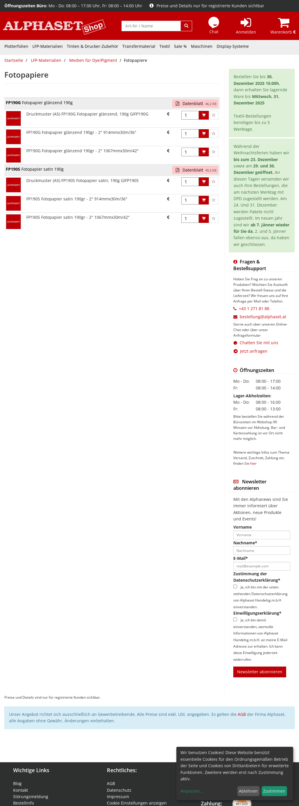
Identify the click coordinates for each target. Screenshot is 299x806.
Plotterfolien (16, 46)
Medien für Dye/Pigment (93, 60)
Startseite (13, 60)
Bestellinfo (23, 803)
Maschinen (202, 46)
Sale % (180, 46)
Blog (17, 783)
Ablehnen (248, 791)
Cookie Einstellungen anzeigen (137, 803)
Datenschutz (119, 790)
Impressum (118, 796)
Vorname (242, 527)
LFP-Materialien (47, 46)
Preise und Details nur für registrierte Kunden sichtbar (207, 5)
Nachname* (245, 543)
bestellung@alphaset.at (263, 316)
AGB (242, 714)
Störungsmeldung (30, 796)
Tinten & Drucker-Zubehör (92, 46)
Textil (164, 46)
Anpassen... (191, 791)
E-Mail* (240, 558)
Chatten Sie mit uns (259, 342)
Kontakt (20, 790)
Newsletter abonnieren (259, 671)
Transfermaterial (138, 46)
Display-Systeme (233, 46)
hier (253, 463)
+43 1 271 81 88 (254, 308)
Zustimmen (274, 791)
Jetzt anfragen (250, 351)
